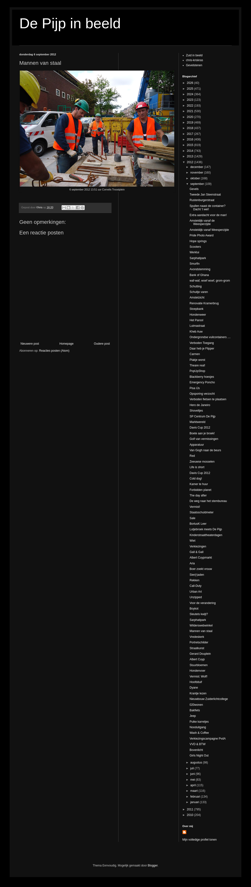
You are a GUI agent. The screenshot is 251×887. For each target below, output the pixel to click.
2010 (190, 815)
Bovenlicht (196, 750)
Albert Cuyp (197, 659)
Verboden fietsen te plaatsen (207, 399)
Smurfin (194, 263)
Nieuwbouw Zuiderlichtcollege (208, 699)
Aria (192, 563)
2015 (190, 145)
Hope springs (198, 241)
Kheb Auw (195, 331)
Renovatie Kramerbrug (204, 303)
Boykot (193, 608)
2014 (190, 151)
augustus (196, 762)
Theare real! (197, 365)
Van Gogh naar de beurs (205, 450)
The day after (198, 495)
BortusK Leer (197, 523)
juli (192, 768)
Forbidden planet (200, 490)
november (197, 172)
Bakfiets (194, 710)
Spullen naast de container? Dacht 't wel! (207, 207)
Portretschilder (198, 642)
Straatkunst (196, 648)
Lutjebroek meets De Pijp (205, 529)
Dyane (193, 687)
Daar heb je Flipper (201, 348)
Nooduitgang (197, 727)
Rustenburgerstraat (201, 200)
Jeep (192, 716)
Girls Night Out (199, 755)
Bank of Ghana (199, 275)
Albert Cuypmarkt (200, 557)
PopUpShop (197, 371)
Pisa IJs (194, 388)
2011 (190, 809)
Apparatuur (196, 444)
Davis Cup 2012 (199, 427)
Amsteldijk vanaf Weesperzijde (209, 230)
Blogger (153, 865)
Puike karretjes (199, 721)
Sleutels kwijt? (198, 614)
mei (193, 779)
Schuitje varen (198, 292)
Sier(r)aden (196, 574)
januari (195, 802)
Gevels (193, 189)
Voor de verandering (202, 603)
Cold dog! (195, 478)
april (193, 785)
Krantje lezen (197, 693)
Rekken (194, 580)
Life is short (196, 467)
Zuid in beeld (194, 55)
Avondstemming (199, 269)
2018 (190, 128)
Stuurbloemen (198, 665)
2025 (190, 88)
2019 (190, 122)
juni (192, 774)
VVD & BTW (197, 744)
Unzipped (195, 597)
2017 (190, 134)
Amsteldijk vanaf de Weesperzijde (202, 222)
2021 (190, 111)
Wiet (192, 540)
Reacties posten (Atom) (54, 350)
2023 (190, 100)
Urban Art (195, 591)
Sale (192, 518)
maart (194, 790)
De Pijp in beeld (70, 23)
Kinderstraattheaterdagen (205, 535)
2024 (190, 94)
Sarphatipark (197, 258)
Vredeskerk (196, 637)
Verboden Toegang (201, 343)
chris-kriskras (194, 60)
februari (195, 796)
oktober (195, 178)
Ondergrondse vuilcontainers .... (209, 337)
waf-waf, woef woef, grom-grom (209, 280)
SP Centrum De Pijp (202, 416)
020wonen (196, 704)
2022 (190, 105)
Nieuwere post (30, 343)
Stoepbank (196, 309)
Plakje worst (197, 360)
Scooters (195, 246)
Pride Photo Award (201, 235)
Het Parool (196, 320)
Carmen (194, 354)
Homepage (66, 343)
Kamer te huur (198, 484)
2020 (190, 117)
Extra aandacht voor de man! (208, 215)
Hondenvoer (197, 670)
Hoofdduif (195, 682)
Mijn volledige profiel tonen (199, 839)
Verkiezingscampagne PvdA (207, 738)
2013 (190, 156)
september (197, 184)
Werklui (194, 252)
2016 (190, 139)
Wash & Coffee (199, 732)
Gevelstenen (194, 65)
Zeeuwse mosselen (201, 461)
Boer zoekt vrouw (200, 569)
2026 (190, 83)
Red (192, 456)
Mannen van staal (200, 631)
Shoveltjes (196, 410)
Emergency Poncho (202, 382)
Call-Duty (195, 586)
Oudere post (102, 343)
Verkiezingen (197, 546)
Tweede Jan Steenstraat (205, 194)
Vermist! (194, 507)
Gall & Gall (196, 552)
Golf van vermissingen (203, 439)
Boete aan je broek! (202, 433)
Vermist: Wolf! (198, 676)
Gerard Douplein (200, 653)
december (197, 167)
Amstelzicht (196, 297)
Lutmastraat (197, 325)
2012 (190, 162)
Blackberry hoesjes (201, 376)
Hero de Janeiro (199, 405)
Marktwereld (197, 422)
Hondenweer (197, 314)
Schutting (195, 286)
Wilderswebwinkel (200, 625)
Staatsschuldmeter (201, 512)
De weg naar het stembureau (208, 501)
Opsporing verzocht (202, 393)
